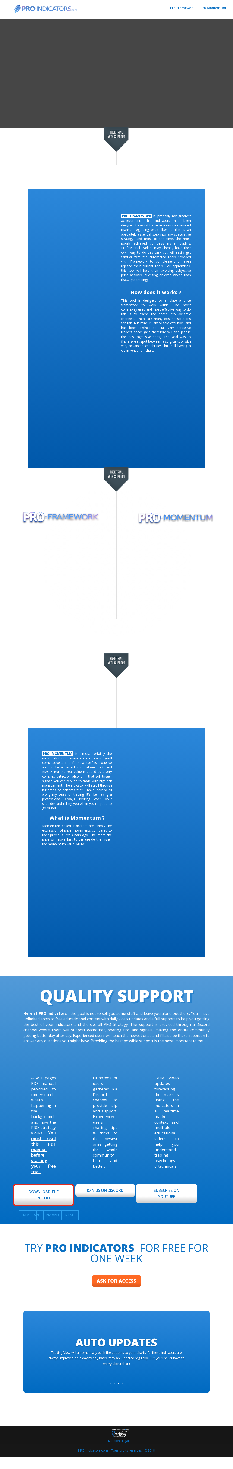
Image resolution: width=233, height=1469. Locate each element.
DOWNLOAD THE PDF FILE (44, 1195)
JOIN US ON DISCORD (105, 1190)
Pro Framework (182, 9)
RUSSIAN (31, 1214)
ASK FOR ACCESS (116, 1287)
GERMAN (49, 1214)
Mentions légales (120, 1453)
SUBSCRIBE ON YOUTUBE (166, 1193)
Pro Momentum (213, 9)
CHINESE (66, 1214)
